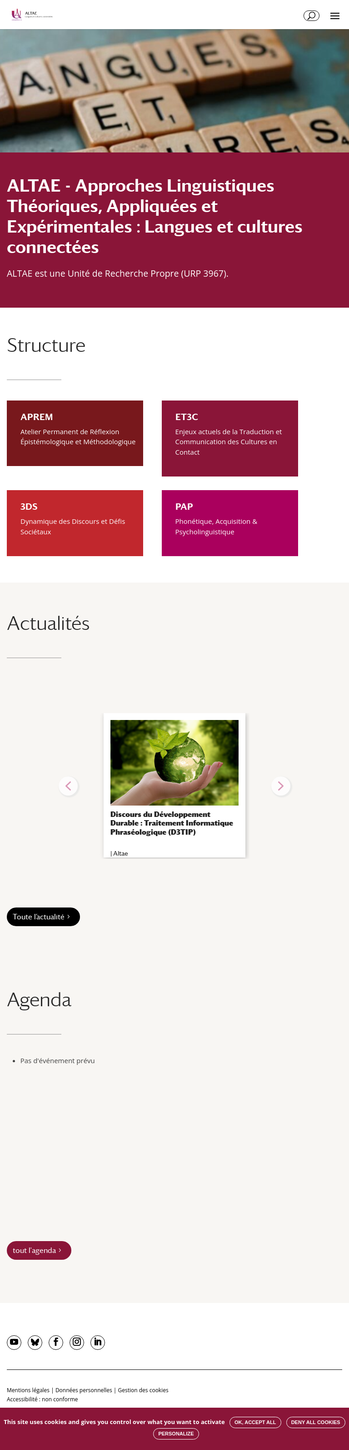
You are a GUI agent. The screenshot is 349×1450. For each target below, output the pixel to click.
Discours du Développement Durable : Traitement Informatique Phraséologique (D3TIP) (171, 823)
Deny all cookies (315, 1422)
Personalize (176, 1433)
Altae (120, 853)
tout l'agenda (34, 1250)
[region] (174, 786)
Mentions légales (28, 1390)
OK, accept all (255, 1422)
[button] (68, 786)
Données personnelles (83, 1390)
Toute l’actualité (39, 917)
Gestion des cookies (143, 1390)
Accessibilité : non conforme (42, 1399)
